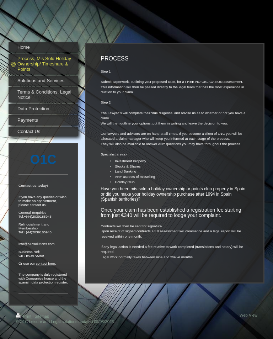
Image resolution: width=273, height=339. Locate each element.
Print (24, 316)
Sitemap (41, 316)
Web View (248, 315)
